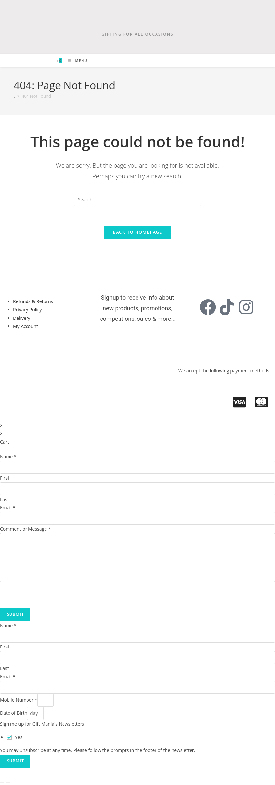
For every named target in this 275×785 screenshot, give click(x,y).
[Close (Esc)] (19, 774)
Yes (18, 737)
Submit (15, 614)
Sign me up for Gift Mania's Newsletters (42, 724)
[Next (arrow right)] (8, 782)
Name (8, 457)
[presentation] (50, 595)
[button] (29, 348)
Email (7, 508)
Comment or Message (25, 529)
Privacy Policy (27, 310)
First (4, 478)
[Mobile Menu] (75, 60)
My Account (25, 326)
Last (4, 499)
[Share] (13, 774)
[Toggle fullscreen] (8, 774)
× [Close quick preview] (1, 426)
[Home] (14, 96)
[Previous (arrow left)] (2, 782)
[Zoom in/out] (2, 774)
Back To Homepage (137, 232)
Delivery (21, 318)
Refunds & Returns (33, 302)
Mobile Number (18, 700)
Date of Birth (13, 713)
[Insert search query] (137, 199)
